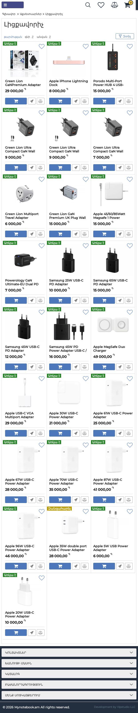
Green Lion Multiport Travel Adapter (22, 216)
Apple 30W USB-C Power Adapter (63, 415)
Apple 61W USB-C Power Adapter (113, 415)
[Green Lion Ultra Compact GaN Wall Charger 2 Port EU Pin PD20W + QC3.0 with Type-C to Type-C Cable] (69, 127)
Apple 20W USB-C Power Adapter (19, 614)
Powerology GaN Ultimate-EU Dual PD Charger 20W (22, 284)
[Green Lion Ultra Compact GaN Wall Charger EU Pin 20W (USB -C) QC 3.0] (113, 127)
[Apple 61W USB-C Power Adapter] (113, 392)
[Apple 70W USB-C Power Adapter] (69, 459)
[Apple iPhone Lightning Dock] (69, 60)
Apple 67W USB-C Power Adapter (19, 481)
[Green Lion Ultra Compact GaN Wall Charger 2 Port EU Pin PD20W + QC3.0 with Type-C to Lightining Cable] (25, 127)
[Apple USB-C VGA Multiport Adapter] (25, 392)
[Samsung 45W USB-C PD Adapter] (25, 326)
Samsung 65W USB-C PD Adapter (110, 282)
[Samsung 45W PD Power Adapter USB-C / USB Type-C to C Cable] (69, 326)
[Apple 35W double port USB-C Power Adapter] (69, 525)
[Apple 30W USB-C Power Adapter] (69, 392)
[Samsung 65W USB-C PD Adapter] (113, 259)
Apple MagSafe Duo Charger (109, 349)
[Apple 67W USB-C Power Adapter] (25, 459)
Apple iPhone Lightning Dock (68, 83)
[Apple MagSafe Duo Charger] (113, 326)
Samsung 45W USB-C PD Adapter (22, 349)
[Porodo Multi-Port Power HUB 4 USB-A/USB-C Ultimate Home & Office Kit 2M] (113, 60)
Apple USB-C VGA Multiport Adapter (19, 415)
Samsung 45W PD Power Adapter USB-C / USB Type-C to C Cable (68, 350)
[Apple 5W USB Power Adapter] (113, 525)
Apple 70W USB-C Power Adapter (63, 481)
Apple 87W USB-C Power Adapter (107, 481)
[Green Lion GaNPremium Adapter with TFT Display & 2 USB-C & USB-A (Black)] (25, 60)
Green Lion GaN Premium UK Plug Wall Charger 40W (67, 218)
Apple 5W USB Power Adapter (110, 548)
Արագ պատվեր (32, 101)
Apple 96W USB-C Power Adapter (19, 548)
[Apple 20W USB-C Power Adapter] (25, 592)
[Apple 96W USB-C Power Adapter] (25, 525)
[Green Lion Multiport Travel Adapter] (25, 193)
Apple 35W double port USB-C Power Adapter (68, 548)
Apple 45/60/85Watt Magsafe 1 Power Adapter (109, 218)
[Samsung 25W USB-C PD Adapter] (69, 259)
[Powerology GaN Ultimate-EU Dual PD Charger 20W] (25, 259)
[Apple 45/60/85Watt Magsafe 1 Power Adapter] (113, 193)
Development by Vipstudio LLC (114, 707)
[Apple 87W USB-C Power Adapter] (113, 459)
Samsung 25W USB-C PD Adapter (66, 282)
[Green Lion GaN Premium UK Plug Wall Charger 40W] (69, 193)
